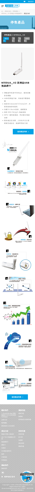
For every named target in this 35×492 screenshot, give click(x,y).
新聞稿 (20, 416)
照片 (13, 40)
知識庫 (20, 440)
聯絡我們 (31, 1)
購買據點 (4, 423)
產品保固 (21, 443)
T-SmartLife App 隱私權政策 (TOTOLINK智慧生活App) (8, 415)
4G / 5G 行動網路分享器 (8, 438)
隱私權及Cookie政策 (8, 426)
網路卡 (3, 445)
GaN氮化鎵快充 (6, 451)
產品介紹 (8, 11)
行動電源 (4, 457)
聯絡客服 (21, 446)
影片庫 (20, 437)
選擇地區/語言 (8, 477)
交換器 (3, 448)
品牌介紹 (4, 420)
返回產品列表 (22, 131)
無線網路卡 (4, 442)
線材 (2, 454)
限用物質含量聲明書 (24, 419)
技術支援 (27, 40)
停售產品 (15, 11)
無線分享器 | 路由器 (7, 434)
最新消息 (21, 413)
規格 (19, 40)
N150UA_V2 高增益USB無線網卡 (11, 13)
